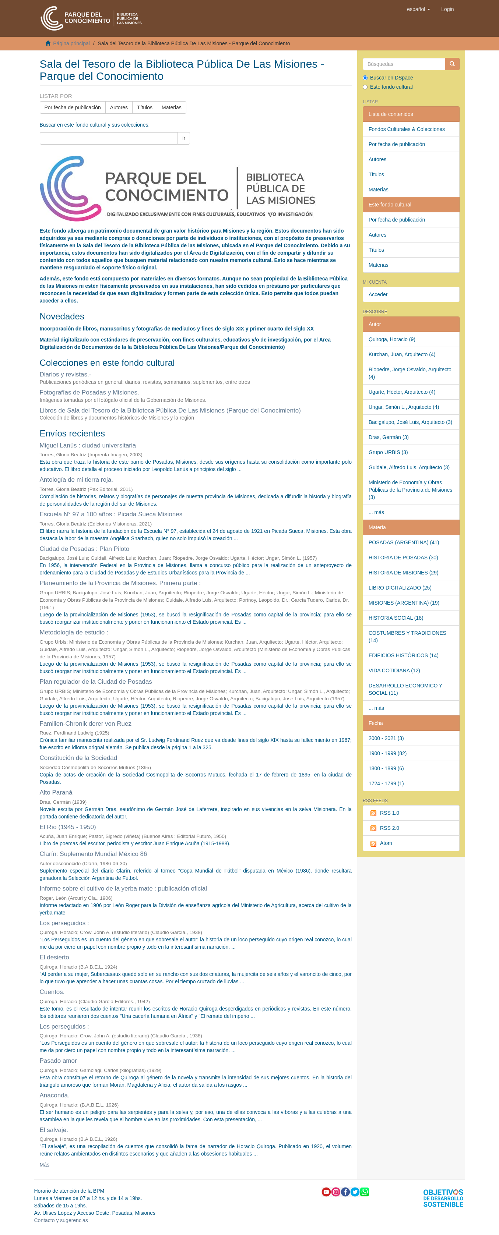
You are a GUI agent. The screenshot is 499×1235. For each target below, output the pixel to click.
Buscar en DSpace (388, 78)
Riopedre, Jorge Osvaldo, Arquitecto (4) (410, 373)
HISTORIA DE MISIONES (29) (404, 573)
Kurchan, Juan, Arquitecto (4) (402, 354)
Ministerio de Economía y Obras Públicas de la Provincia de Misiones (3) (410, 490)
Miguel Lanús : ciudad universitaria (88, 445)
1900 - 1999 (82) (388, 753)
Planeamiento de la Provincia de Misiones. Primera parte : (120, 583)
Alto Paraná (56, 792)
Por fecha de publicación (73, 107)
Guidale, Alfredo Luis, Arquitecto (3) (409, 467)
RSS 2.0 (384, 828)
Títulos (144, 107)
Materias (172, 107)
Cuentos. (52, 991)
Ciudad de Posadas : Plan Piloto (85, 548)
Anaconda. (55, 1095)
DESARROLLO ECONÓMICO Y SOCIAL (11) (405, 689)
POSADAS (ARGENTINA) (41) (404, 542)
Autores (119, 107)
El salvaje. (54, 1129)
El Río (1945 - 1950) (68, 827)
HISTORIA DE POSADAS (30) (403, 557)
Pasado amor (58, 1060)
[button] (418, 9)
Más (44, 1165)
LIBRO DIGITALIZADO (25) (400, 588)
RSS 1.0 (384, 813)
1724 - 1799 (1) (386, 783)
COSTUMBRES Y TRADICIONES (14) (407, 636)
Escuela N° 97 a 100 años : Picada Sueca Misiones (111, 514)
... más (376, 512)
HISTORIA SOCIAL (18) (396, 618)
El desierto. (55, 957)
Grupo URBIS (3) (388, 452)
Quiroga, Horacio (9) (392, 339)
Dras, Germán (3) (389, 437)
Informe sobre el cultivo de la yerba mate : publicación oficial (123, 888)
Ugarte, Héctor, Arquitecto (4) (402, 392)
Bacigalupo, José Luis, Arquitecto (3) (410, 422)
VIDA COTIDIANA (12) (394, 670)
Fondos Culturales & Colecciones (407, 129)
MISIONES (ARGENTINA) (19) (404, 603)
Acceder (378, 294)
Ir (184, 138)
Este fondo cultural (388, 87)
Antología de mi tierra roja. (76, 479)
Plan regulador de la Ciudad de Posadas (96, 681)
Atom (380, 843)
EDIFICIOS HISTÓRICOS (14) (404, 655)
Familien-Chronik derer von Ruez (85, 723)
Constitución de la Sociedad (78, 757)
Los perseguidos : (64, 923)
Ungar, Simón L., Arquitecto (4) (404, 407)
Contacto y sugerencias (61, 1220)
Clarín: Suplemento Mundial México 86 (93, 853)
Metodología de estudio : (74, 632)
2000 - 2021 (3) (386, 738)
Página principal (71, 43)
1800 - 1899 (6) (386, 768)
